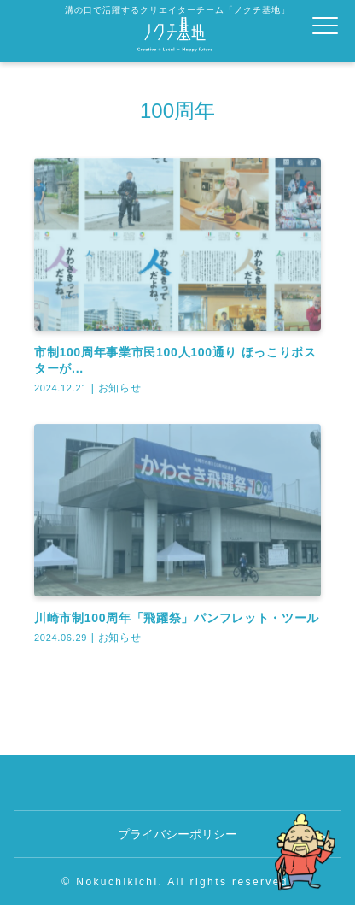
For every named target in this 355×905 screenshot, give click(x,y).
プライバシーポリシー (177, 834)
